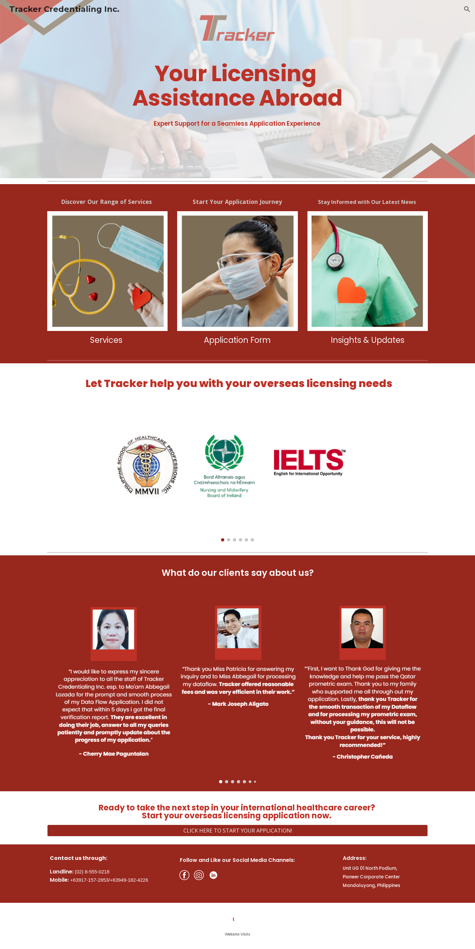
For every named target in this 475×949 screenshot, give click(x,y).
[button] (467, 9)
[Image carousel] (237, 476)
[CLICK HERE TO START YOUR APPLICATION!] (238, 830)
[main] (237, 79)
